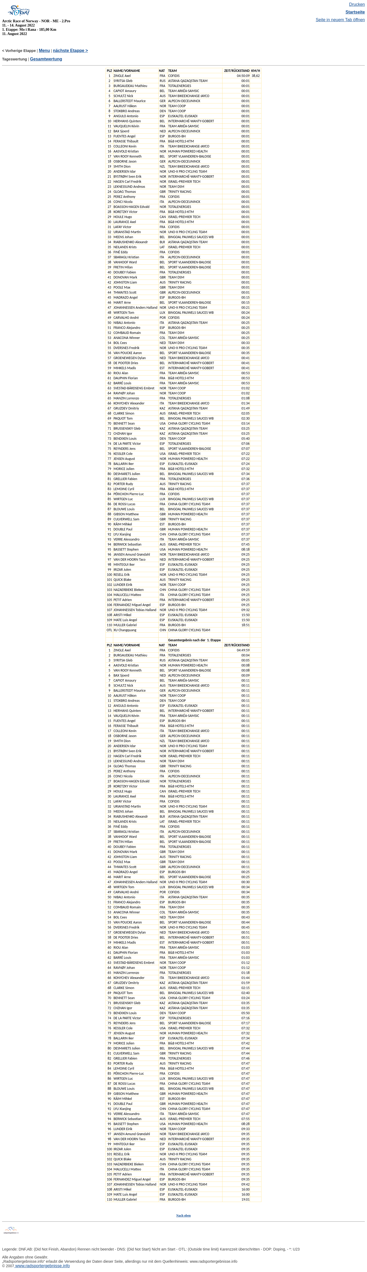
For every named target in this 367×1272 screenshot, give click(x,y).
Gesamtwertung (46, 59)
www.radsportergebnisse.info (42, 1266)
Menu (44, 50)
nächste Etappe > (70, 50)
